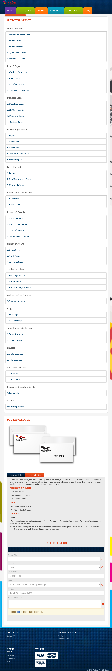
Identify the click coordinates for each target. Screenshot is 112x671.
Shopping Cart (63, 639)
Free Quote (26, 10)
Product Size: (13, 572)
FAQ (87, 10)
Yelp (8, 661)
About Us (56, 10)
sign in (19, 612)
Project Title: (12, 555)
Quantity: (11, 563)
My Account (62, 636)
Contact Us (74, 10)
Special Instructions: (15, 598)
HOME (10, 10)
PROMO (41, 10)
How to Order (34, 475)
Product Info (16, 475)
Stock (10, 580)
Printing (11, 589)
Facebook (11, 655)
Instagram (11, 658)
